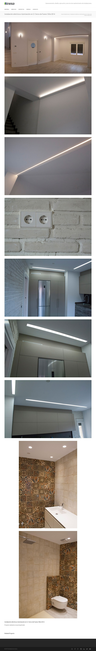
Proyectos (21, 9)
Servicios (13, 9)
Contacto (35, 9)
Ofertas (28, 9)
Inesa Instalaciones (65, 14)
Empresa (6, 9)
